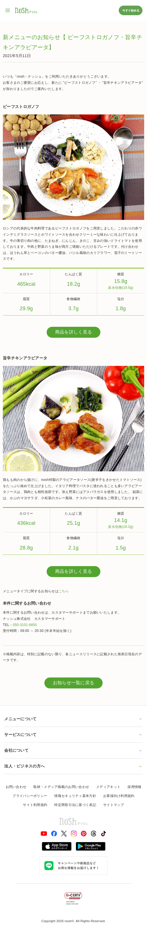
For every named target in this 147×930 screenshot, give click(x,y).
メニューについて (73, 719)
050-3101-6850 (25, 625)
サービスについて (73, 734)
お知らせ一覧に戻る (73, 682)
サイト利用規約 (35, 805)
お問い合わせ (16, 787)
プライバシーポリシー (29, 796)
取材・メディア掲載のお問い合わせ (61, 787)
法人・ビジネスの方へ (73, 766)
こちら (64, 591)
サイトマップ (113, 805)
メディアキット (108, 787)
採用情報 (134, 787)
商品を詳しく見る (73, 332)
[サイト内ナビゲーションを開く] (8, 10)
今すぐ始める (130, 10)
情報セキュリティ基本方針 (75, 796)
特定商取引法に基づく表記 (75, 805)
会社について (73, 750)
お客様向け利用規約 (119, 796)
